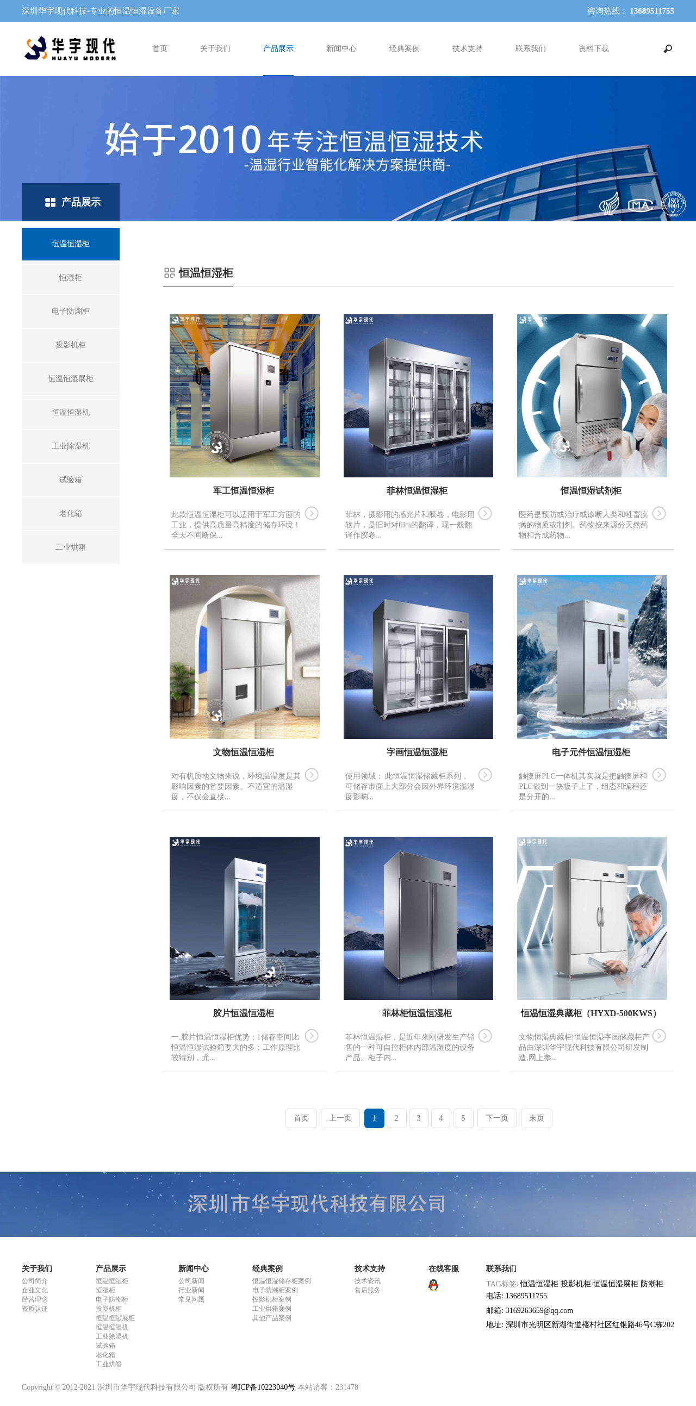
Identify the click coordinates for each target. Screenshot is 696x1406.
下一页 (497, 1118)
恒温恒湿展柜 (115, 1318)
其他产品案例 (271, 1318)
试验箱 (105, 1345)
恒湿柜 (105, 1290)
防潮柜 (652, 1284)
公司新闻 (191, 1281)
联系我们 (530, 49)
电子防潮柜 (112, 1299)
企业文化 (35, 1290)
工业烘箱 (109, 1364)
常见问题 (191, 1299)
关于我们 (215, 49)
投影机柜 (109, 1308)
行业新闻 (191, 1290)
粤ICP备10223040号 (263, 1387)
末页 (536, 1118)
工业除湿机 (112, 1336)
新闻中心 (341, 49)
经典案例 (404, 49)
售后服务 (368, 1290)
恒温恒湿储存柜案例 (281, 1281)
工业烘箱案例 (271, 1308)
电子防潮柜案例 (275, 1290)
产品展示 (278, 49)
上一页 (340, 1118)
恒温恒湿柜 (112, 1281)
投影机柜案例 (271, 1299)
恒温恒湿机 (112, 1327)
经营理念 (35, 1299)
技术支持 (467, 49)
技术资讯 (368, 1281)
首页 (159, 49)
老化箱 (105, 1355)
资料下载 (594, 49)
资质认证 (35, 1308)
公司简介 (35, 1281)
